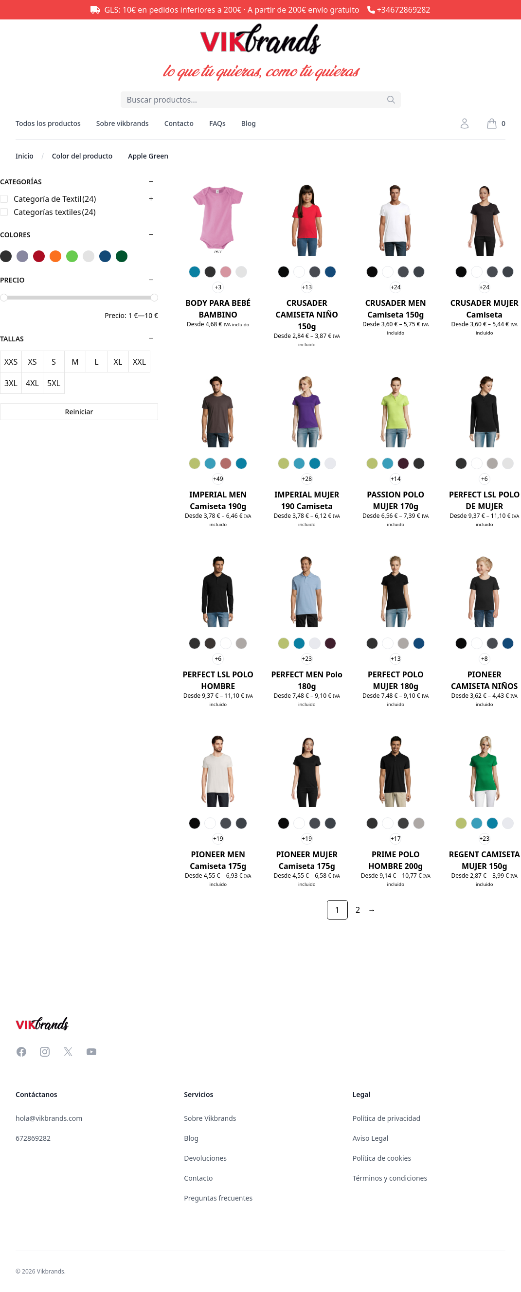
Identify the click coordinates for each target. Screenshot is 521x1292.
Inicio (25, 155)
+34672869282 (404, 9)
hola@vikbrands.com (49, 1118)
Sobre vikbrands (122, 123)
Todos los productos (48, 129)
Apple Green (148, 155)
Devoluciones (205, 1158)
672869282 (33, 1138)
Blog (248, 123)
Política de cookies (382, 1158)
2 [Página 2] (358, 909)
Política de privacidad (387, 1118)
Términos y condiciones (390, 1178)
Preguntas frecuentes (218, 1198)
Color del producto (82, 155)
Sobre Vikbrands (210, 1118)
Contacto (179, 123)
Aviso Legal (371, 1138)
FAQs (217, 123)
